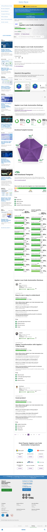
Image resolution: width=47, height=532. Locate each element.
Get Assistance (19, 66)
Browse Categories (5, 8)
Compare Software (5, 14)
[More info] (42, 159)
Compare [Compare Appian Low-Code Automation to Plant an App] (41, 468)
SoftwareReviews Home (6, 5)
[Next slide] (45, 97)
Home (16, 19)
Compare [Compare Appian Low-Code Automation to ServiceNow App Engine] (20, 468)
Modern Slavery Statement (5, 510)
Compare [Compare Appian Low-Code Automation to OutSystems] (41, 456)
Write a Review (4, 16)
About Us (2, 504)
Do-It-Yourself (34, 504)
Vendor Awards (4, 22)
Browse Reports (4, 11)
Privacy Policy (3, 509)
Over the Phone (34, 505)
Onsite (33, 506)
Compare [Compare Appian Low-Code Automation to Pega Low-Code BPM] (30, 468)
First (15, 434)
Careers (2, 505)
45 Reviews (17, 33)
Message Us (27, 489)
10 (25, 434)
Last (39, 434)
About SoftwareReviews (6, 19)
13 (33, 434)
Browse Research (19, 510)
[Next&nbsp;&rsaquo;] (36, 434)
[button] (23, 529)
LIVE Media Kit (19, 505)
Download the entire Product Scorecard (23, 110)
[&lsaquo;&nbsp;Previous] (18, 434)
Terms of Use (3, 508)
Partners (18, 504)
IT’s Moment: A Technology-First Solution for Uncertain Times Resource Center (25, 476)
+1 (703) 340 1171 (33, 477)
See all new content (5, 227)
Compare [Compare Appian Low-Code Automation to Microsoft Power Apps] (20, 456)
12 (31, 434)
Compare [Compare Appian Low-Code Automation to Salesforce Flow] (30, 456)
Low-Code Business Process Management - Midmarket (28, 19)
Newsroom (3, 506)
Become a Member (7, 490)
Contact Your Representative (30, 14)
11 (28, 434)
